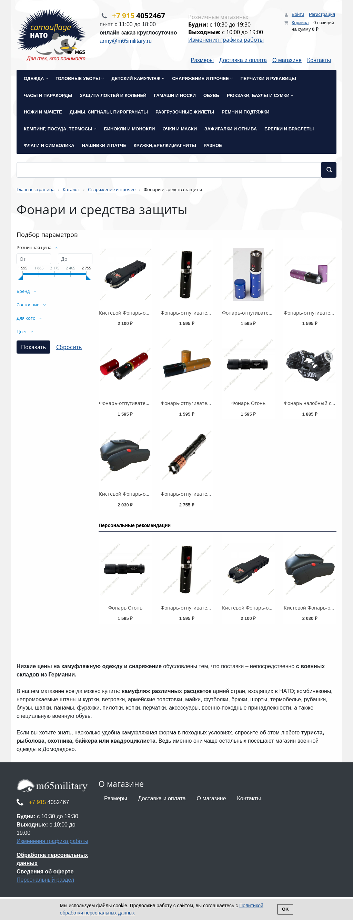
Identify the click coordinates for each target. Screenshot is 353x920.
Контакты (319, 60)
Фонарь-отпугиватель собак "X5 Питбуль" (210, 494)
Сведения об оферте (45, 871)
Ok (285, 909)
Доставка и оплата (243, 60)
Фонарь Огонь (248, 403)
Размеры (202, 60)
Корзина (300, 22)
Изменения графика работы (226, 39)
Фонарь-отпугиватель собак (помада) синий (274, 312)
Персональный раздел (45, 880)
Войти (298, 14)
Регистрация (322, 14)
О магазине (287, 60)
